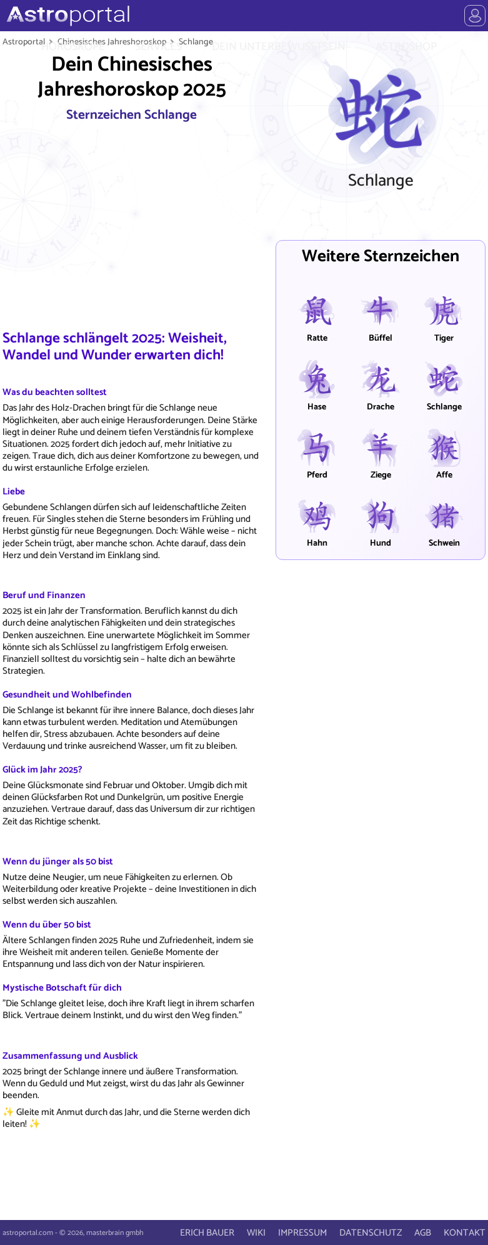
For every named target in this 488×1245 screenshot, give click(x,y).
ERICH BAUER (207, 1233)
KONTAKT (465, 1233)
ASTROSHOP (406, 47)
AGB (422, 1233)
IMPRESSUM (302, 1233)
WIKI (256, 1233)
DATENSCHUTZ (370, 1233)
